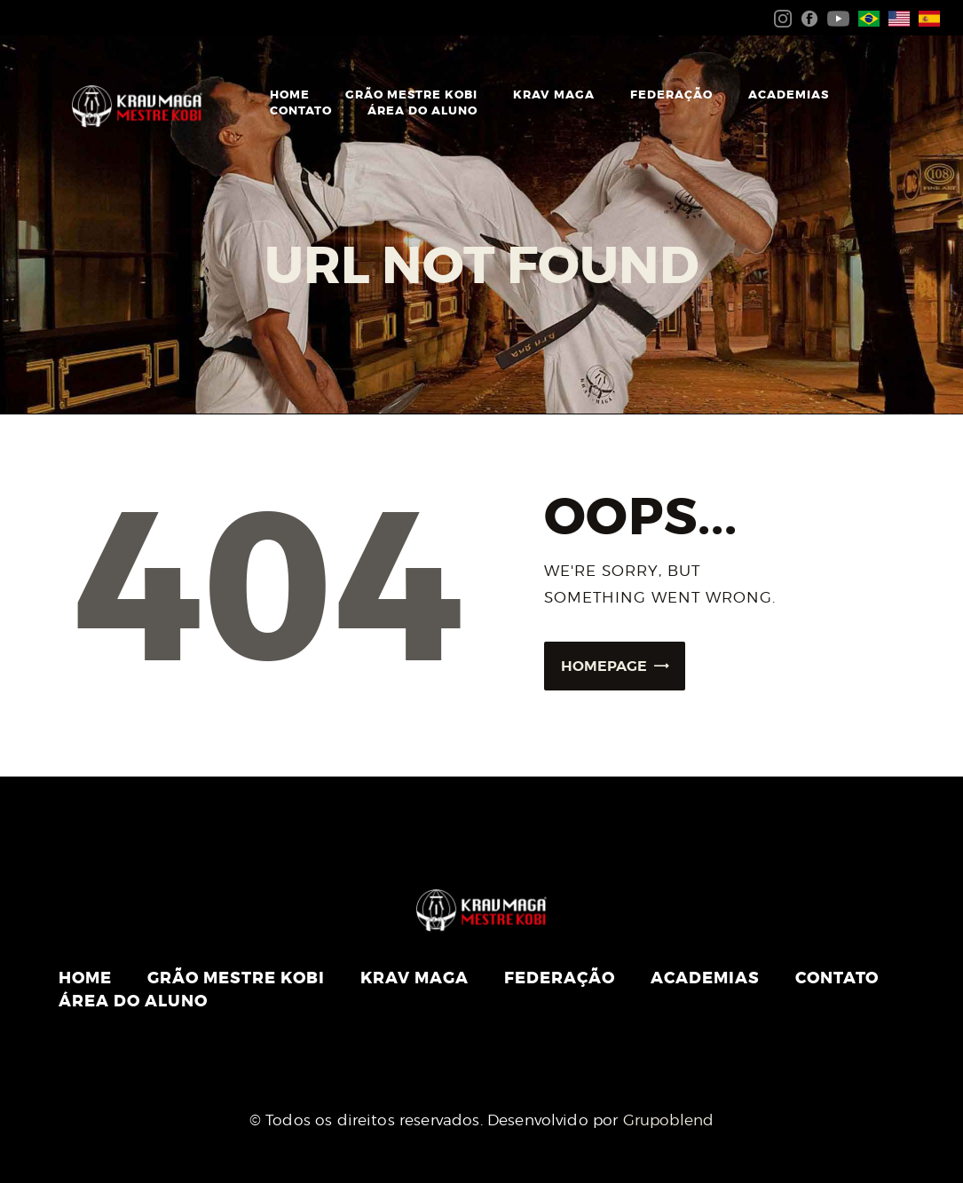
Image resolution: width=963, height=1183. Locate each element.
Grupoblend (668, 1120)
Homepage (604, 666)
